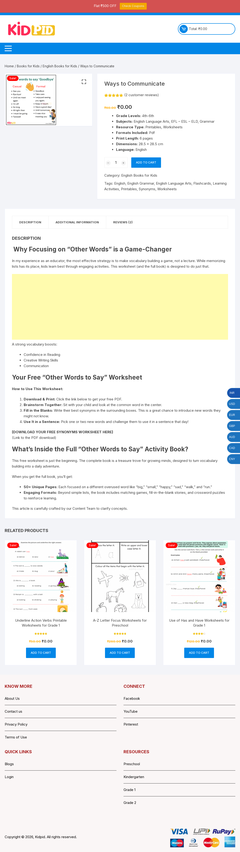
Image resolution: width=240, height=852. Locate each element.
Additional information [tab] (77, 222)
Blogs (9, 764)
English (119, 183)
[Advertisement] (120, 307)
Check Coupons (133, 6)
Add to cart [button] (41, 652)
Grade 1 (129, 789)
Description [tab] (30, 222)
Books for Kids (28, 66)
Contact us (13, 711)
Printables (129, 189)
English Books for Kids (60, 66)
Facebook (132, 698)
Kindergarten (134, 777)
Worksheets (167, 189)
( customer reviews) (141, 95)
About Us (12, 698)
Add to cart (146, 162)
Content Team (83, 508)
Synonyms (147, 189)
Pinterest (131, 724)
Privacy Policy (16, 724)
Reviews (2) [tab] (123, 222)
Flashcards (202, 183)
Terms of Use (16, 737)
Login (9, 777)
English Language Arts (173, 183)
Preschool (132, 764)
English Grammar (140, 183)
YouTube (131, 711)
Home (9, 66)
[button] (83, 81)
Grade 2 (130, 802)
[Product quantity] (116, 162)
